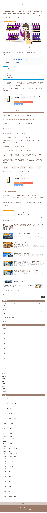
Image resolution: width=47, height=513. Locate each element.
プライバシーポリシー (23, 509)
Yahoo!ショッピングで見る (18, 104)
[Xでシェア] (19, 214)
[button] (28, 214)
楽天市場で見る (28, 101)
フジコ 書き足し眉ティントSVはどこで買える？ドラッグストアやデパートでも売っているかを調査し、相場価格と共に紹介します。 (23, 308)
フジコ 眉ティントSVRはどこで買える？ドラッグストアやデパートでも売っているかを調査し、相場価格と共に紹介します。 (23, 304)
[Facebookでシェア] (21, 214)
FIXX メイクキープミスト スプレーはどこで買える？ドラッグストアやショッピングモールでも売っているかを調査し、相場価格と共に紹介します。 (23, 316)
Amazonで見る (18, 101)
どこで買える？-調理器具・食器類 (9, 210)
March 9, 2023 (21, 62)
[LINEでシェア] (25, 214)
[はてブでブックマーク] (23, 214)
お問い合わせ (30, 509)
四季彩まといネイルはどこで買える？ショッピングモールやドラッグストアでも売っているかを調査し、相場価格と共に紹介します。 (23, 320)
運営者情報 (16, 509)
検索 (3, 294)
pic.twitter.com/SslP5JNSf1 (21, 59)
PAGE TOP (23, 504)
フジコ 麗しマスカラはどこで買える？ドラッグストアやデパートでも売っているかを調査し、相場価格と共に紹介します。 (23, 312)
